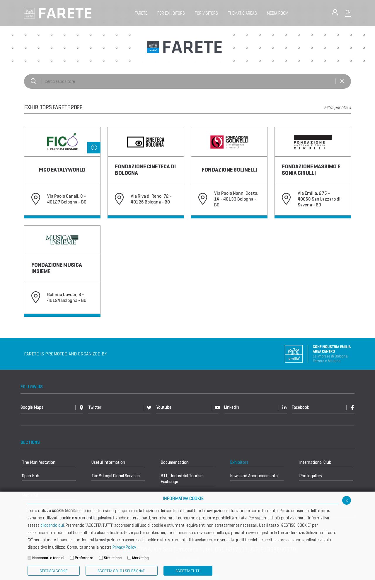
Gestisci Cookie (54, 570)
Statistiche (113, 557)
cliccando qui (52, 525)
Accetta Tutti (187, 570)
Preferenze (84, 557)
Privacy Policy (124, 547)
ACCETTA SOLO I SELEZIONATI (122, 570)
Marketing (140, 557)
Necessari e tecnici (48, 557)
